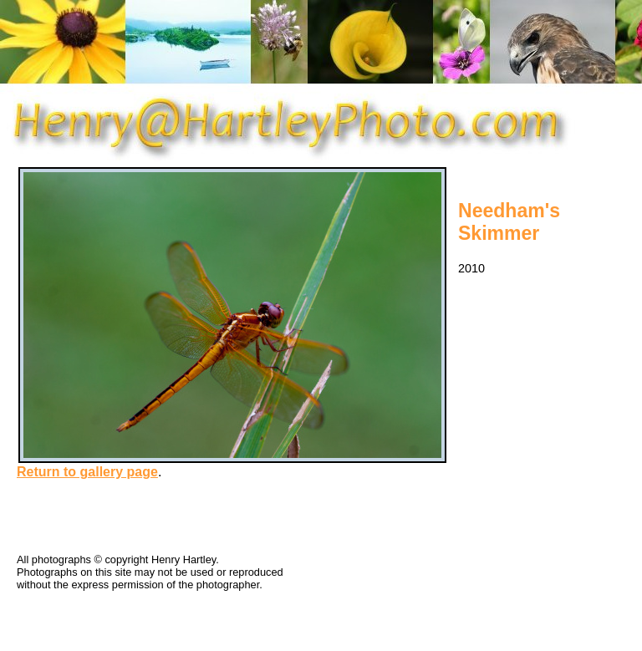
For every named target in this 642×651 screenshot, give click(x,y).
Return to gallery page (87, 472)
